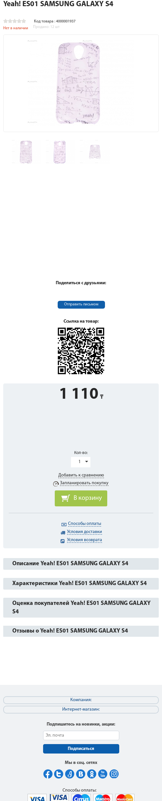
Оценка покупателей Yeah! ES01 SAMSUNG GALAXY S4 (81, 607)
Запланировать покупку (84, 483)
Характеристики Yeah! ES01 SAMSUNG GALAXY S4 (79, 584)
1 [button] (79, 462)
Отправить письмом (81, 304)
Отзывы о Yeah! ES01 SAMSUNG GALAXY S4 (70, 631)
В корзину (88, 498)
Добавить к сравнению (81, 475)
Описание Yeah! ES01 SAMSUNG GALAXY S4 (70, 564)
